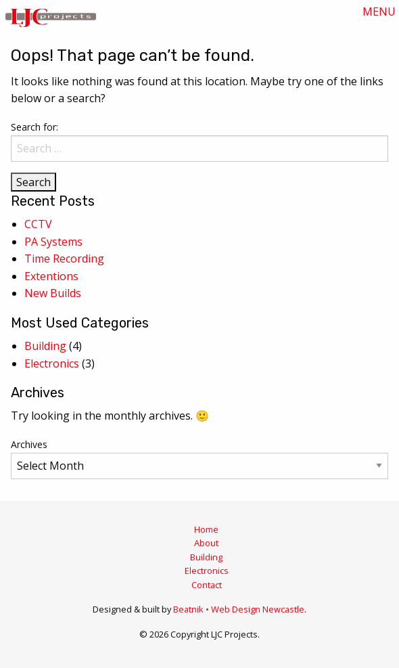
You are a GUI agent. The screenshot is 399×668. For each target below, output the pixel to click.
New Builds (52, 293)
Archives (29, 444)
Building (45, 345)
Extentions (51, 276)
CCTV (38, 224)
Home (206, 529)
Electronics (51, 363)
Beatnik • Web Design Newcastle (238, 609)
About (206, 543)
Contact (206, 585)
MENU (379, 11)
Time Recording (64, 258)
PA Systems (53, 241)
